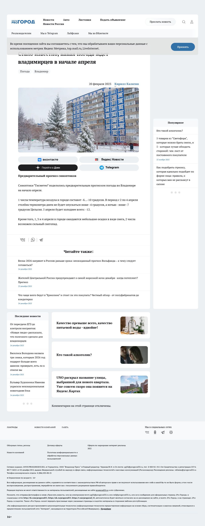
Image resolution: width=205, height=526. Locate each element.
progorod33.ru (102, 490)
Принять (183, 46)
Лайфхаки (73, 33)
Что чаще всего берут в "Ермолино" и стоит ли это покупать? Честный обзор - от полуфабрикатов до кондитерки (78, 299)
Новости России (53, 24)
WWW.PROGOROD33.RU (34, 467)
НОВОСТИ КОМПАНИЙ (45, 427)
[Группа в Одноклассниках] (155, 432)
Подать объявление (113, 19)
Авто (66, 19)
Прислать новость (160, 21)
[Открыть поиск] (183, 22)
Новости (48, 19)
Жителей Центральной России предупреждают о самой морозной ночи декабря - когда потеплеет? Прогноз (78, 282)
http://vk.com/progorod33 (35, 498)
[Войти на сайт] (192, 22)
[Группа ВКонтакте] (48, 159)
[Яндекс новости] (109, 159)
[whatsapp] (33, 240)
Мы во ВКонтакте (98, 33)
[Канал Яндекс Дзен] (48, 167)
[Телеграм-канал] (109, 167)
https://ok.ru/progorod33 (59, 498)
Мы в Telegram (49, 33)
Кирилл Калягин (127, 84)
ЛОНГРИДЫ (12, 427)
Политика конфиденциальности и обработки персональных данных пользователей (62, 455)
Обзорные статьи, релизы (18, 445)
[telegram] (42, 240)
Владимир (41, 71)
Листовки (84, 19)
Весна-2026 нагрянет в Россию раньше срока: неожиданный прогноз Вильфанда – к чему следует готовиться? (78, 265)
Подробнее (106, 509)
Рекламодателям (21, 33)
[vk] (23, 240)
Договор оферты (54, 445)
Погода (25, 71)
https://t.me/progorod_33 (83, 498)
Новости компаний (15, 452)
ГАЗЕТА (65, 427)
